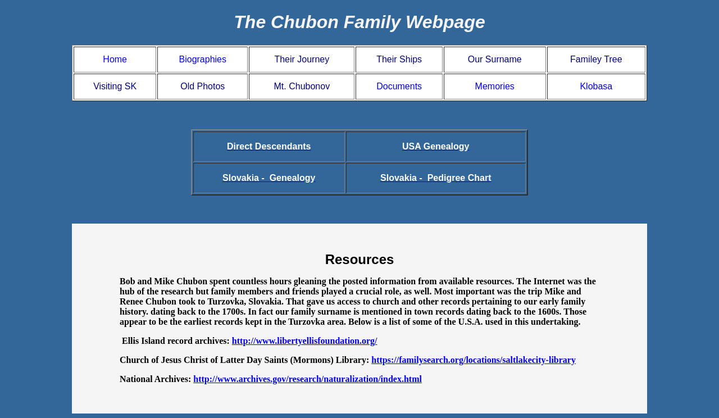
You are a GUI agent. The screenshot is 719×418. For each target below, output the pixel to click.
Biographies (203, 59)
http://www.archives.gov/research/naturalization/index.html (307, 379)
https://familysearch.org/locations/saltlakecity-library (473, 360)
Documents (399, 86)
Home (115, 59)
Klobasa (596, 86)
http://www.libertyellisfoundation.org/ (304, 341)
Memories (495, 86)
